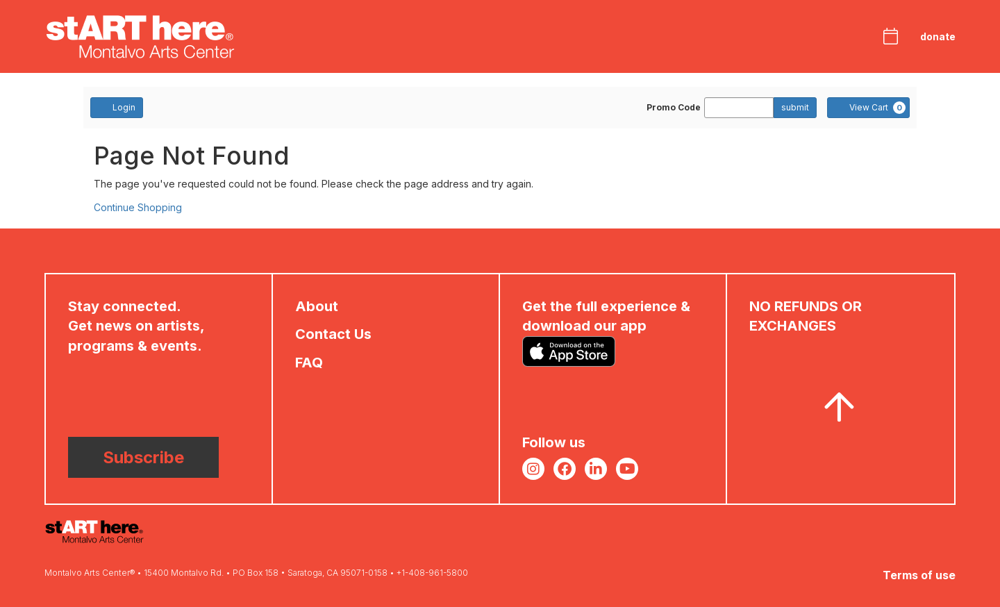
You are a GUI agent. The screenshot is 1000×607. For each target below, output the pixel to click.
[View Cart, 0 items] (868, 107)
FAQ (309, 362)
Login (116, 107)
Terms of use (919, 575)
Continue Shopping (138, 207)
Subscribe (143, 457)
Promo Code (674, 107)
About (316, 306)
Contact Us (333, 334)
